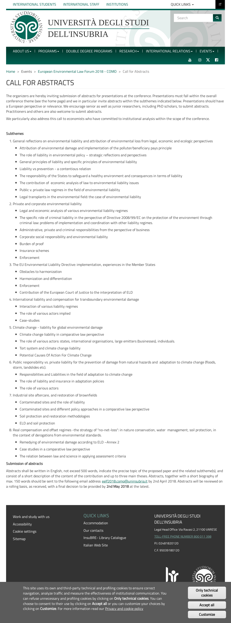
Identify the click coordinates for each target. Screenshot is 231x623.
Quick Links (182, 4)
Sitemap (19, 538)
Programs (48, 51)
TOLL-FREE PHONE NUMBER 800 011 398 (182, 536)
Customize (207, 614)
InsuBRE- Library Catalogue (104, 537)
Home (10, 71)
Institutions (117, 4)
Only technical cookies (207, 593)
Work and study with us (31, 516)
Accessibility (22, 524)
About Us (22, 51)
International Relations (169, 51)
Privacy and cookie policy (124, 608)
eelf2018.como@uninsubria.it (125, 481)
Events (207, 51)
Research (129, 51)
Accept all (206, 605)
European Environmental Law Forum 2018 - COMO (77, 71)
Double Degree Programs (89, 51)
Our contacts (93, 530)
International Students (34, 4)
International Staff (81, 4)
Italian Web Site (95, 545)
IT (220, 4)
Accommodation (95, 523)
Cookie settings (24, 531)
